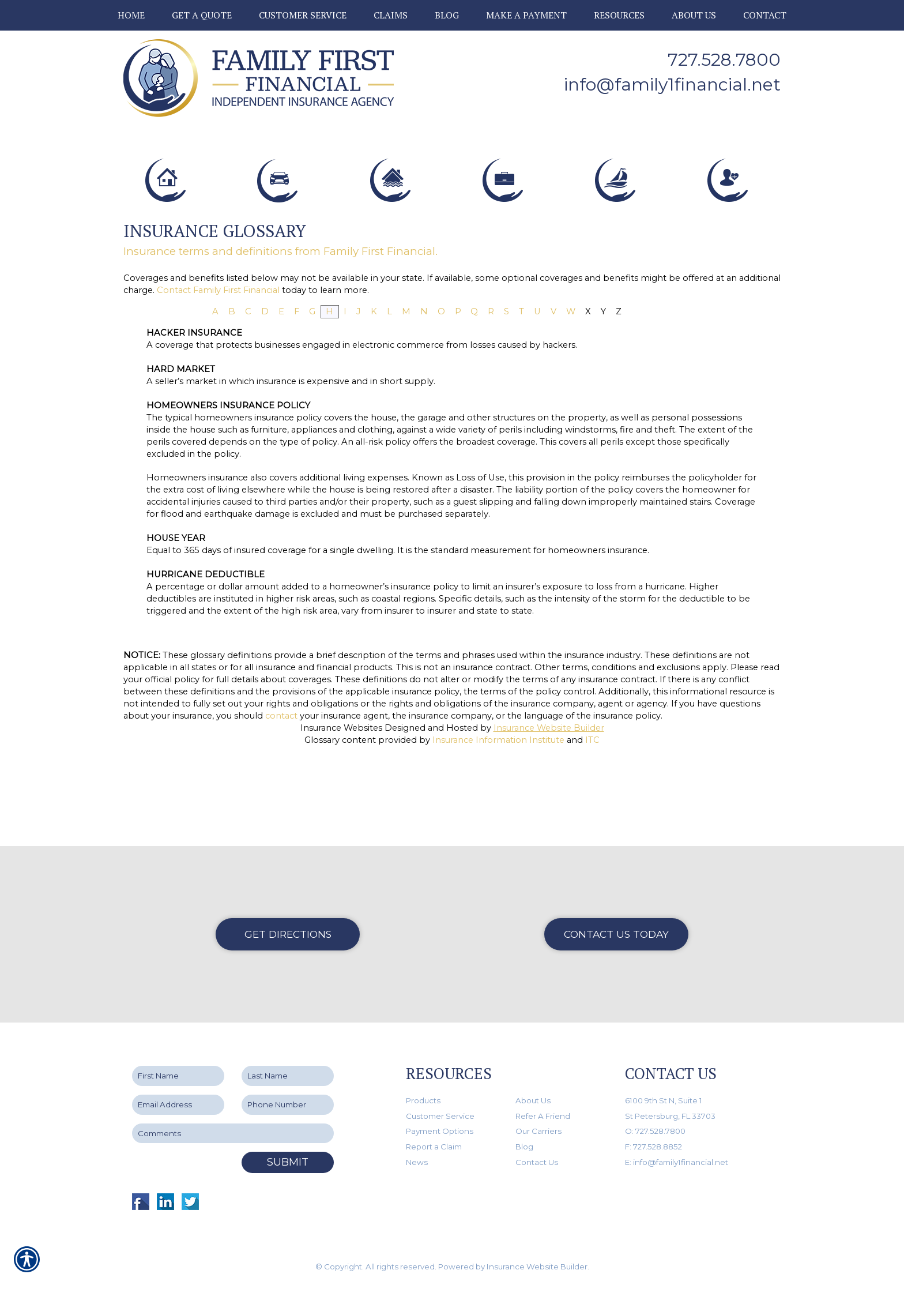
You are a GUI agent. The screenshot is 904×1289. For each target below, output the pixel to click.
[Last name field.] (288, 1076)
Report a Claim (434, 1146)
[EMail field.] (178, 1105)
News (417, 1162)
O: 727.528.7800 (655, 1131)
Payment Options (439, 1131)
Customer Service (440, 1116)
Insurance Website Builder (549, 813)
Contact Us (536, 1162)
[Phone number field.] (288, 1105)
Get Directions (288, 934)
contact (281, 801)
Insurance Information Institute (498, 825)
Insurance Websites (341, 813)
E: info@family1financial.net (676, 1162)
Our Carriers (538, 1131)
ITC (592, 825)
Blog (524, 1146)
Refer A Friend (542, 1116)
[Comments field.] (233, 1133)
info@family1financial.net (672, 84)
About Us (533, 1100)
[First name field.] (178, 1076)
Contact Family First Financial (218, 375)
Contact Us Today (616, 934)
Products (423, 1100)
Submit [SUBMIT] (287, 1162)
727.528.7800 (724, 59)
